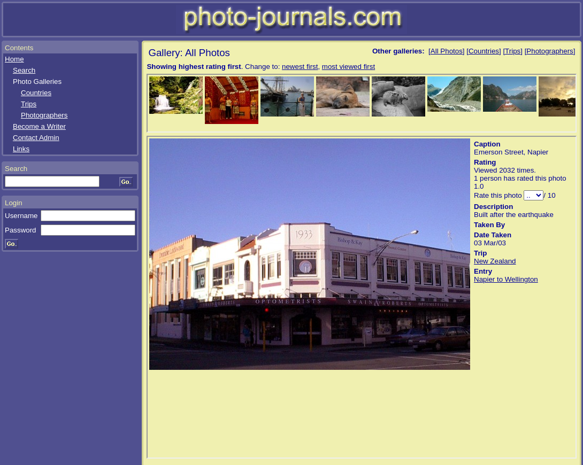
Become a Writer (39, 126)
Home (14, 59)
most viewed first (348, 67)
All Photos (447, 51)
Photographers (44, 115)
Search (24, 70)
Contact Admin (36, 138)
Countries (36, 93)
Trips (28, 104)
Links (21, 149)
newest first (300, 67)
